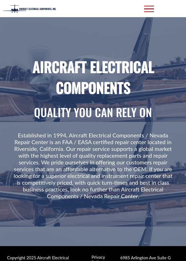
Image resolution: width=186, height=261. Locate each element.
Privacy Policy (98, 256)
